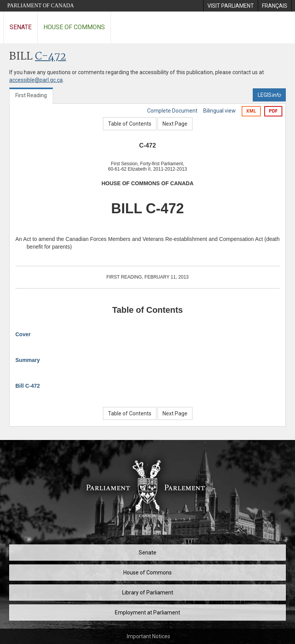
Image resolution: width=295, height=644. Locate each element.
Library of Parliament (147, 592)
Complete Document (172, 111)
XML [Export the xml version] (251, 111)
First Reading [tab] (31, 95)
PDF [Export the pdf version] (273, 111)
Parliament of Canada (40, 5)
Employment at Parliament (147, 612)
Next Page (174, 124)
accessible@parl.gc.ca (36, 80)
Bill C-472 (27, 386)
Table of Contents (129, 124)
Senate (20, 27)
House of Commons (74, 27)
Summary (27, 360)
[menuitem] (230, 6)
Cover (23, 334)
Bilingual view (219, 111)
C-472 (50, 56)
